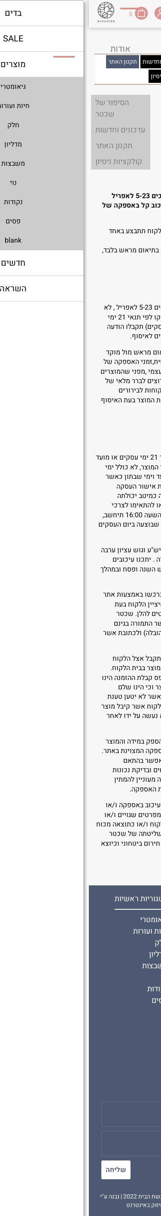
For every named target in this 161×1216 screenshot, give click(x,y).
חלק (72, 943)
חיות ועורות (61, 931)
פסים (71, 1000)
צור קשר (134, 931)
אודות (138, 920)
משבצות (66, 966)
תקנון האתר (128, 943)
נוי (75, 977)
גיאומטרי (65, 920)
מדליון (69, 954)
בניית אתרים (95, 1205)
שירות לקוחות (125, 1036)
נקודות (68, 989)
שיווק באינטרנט (56, 1205)
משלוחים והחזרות (119, 1047)
